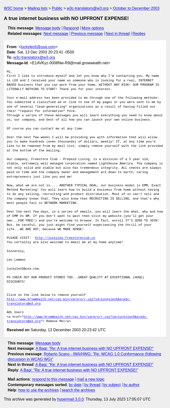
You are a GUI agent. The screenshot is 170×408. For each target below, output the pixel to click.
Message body (48, 28)
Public (57, 8)
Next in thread (118, 34)
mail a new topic (91, 379)
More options (93, 28)
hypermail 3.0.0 (70, 399)
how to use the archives (38, 390)
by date (75, 385)
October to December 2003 (136, 8)
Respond (71, 28)
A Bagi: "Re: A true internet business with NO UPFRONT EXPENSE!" (95, 348)
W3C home (13, 8)
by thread (92, 385)
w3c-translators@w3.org (88, 8)
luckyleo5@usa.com (38, 47)
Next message (56, 34)
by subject (112, 385)
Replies (139, 34)
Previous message (87, 34)
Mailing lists (37, 8)
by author (131, 385)
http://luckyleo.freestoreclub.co (65, 238)
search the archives (78, 390)
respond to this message (53, 379)
